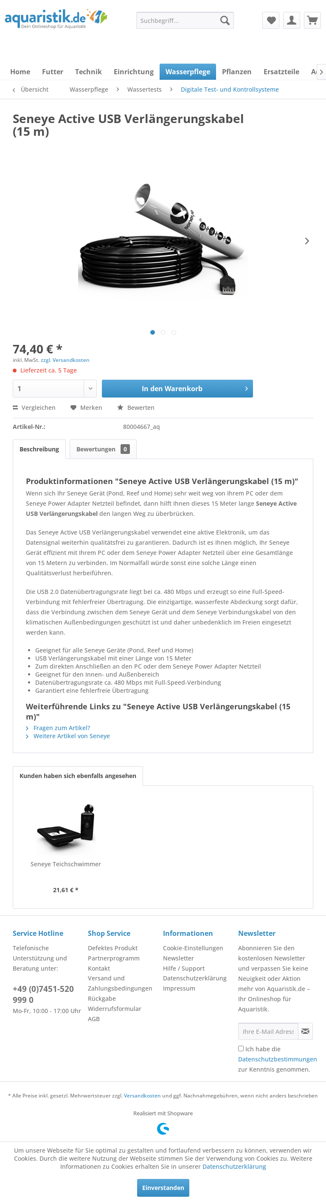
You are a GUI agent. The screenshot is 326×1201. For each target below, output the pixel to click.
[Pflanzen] (237, 72)
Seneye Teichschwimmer (66, 864)
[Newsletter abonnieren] (305, 1031)
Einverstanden (163, 1188)
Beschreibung (39, 449)
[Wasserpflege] (188, 72)
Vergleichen (34, 407)
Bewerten (136, 407)
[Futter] (52, 72)
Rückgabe (102, 998)
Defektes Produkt (113, 948)
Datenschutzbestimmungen (277, 1059)
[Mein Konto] (291, 20)
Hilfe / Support (184, 968)
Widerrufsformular (114, 1009)
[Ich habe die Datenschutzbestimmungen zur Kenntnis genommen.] (241, 1048)
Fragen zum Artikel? (58, 728)
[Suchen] (225, 20)
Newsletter (178, 958)
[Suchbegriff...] (185, 20)
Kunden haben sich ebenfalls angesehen (78, 776)
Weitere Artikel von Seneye (68, 736)
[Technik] (88, 72)
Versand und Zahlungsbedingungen (120, 983)
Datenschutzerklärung (195, 978)
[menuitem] (185, 20)
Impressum (179, 988)
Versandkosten (142, 1095)
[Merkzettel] (270, 20)
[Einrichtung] (134, 72)
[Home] (20, 72)
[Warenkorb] (312, 20)
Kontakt (99, 968)
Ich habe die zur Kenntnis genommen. (277, 1059)
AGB (94, 1019)
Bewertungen (103, 449)
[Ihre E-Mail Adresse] (268, 1031)
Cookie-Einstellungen (193, 948)
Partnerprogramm (114, 958)
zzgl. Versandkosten (65, 360)
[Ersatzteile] (281, 72)
